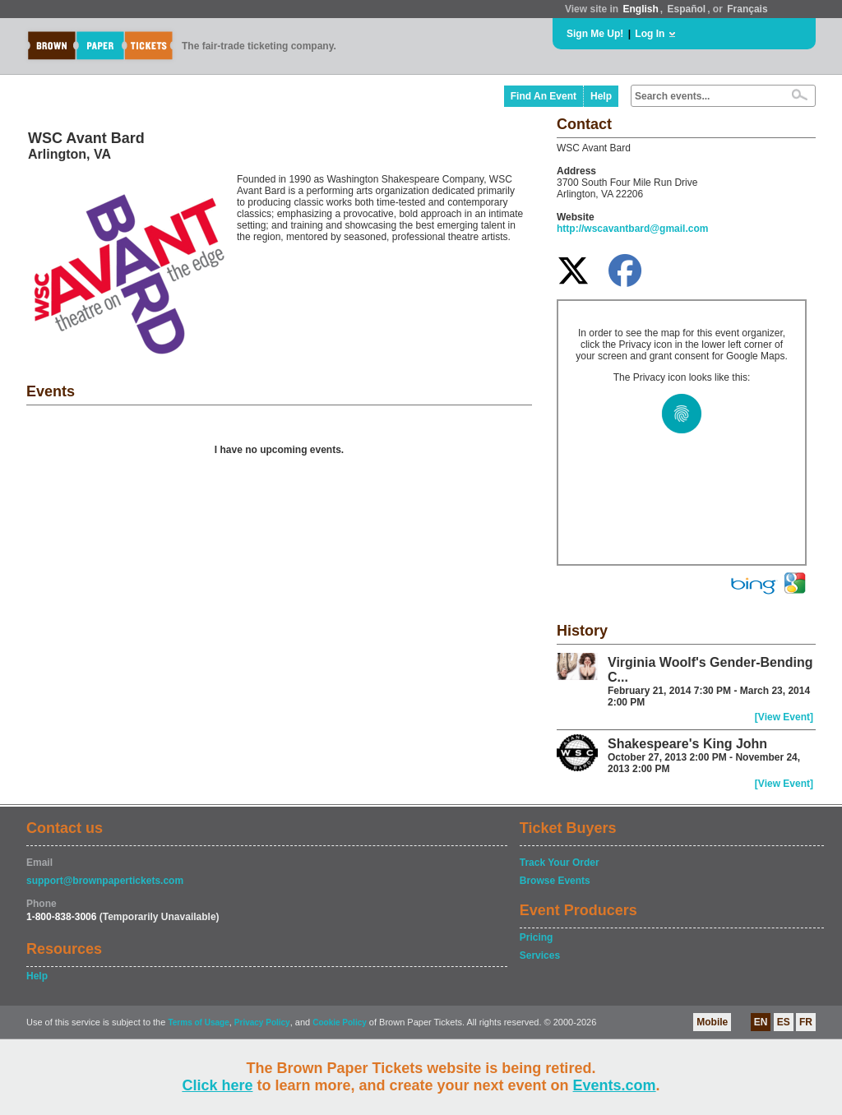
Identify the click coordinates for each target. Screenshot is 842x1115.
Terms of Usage (198, 1022)
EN (761, 1022)
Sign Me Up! (595, 33)
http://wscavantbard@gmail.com (632, 228)
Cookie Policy (339, 1022)
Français (747, 9)
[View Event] (784, 717)
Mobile (712, 1022)
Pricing (536, 937)
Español (687, 9)
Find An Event (543, 96)
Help (601, 96)
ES (783, 1022)
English (640, 9)
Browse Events (555, 880)
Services (540, 955)
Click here (217, 1085)
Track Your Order (559, 862)
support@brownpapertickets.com (104, 880)
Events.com (614, 1085)
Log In (649, 33)
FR (805, 1022)
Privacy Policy (262, 1022)
